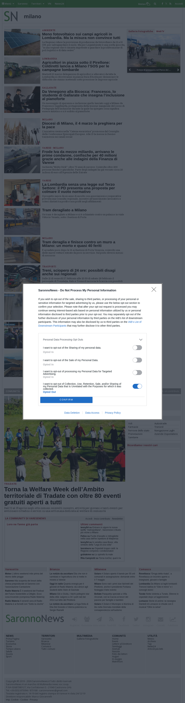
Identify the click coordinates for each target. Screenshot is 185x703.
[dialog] (92, 352)
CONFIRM (66, 399)
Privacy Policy (113, 412)
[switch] (137, 347)
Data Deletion (72, 412)
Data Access (92, 412)
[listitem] (92, 340)
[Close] (155, 290)
